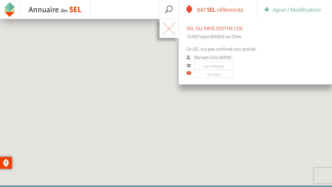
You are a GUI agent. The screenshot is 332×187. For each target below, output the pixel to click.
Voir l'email (213, 74)
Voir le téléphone (214, 66)
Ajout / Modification (293, 9)
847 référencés (214, 9)
